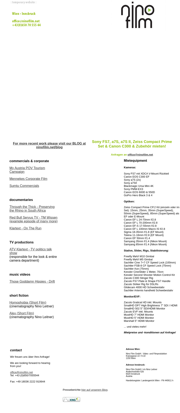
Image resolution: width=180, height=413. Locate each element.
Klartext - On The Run (25, 228)
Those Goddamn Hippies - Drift (32, 281)
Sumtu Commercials (24, 186)
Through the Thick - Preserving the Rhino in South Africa (32, 208)
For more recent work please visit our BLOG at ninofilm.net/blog (49, 145)
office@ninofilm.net (21, 372)
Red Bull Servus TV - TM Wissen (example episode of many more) (33, 219)
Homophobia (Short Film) (27, 302)
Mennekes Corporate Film (28, 179)
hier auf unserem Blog (94, 389)
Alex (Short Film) (21, 313)
